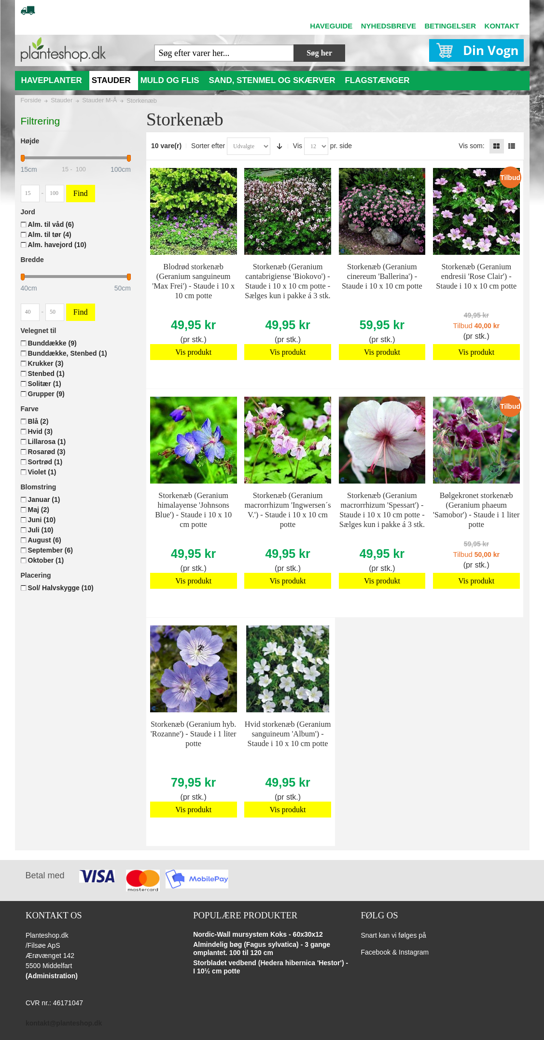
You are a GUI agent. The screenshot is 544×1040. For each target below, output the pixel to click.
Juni (42, 520)
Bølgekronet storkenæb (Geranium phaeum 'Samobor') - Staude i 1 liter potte (476, 510)
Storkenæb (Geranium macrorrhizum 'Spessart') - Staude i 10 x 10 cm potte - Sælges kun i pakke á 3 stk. (382, 510)
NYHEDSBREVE (388, 26)
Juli (41, 530)
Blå (38, 421)
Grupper (46, 394)
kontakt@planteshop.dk (64, 1023)
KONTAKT (502, 26)
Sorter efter (208, 146)
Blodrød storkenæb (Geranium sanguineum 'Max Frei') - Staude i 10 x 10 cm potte (193, 281)
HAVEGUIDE (331, 26)
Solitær (44, 384)
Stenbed (46, 373)
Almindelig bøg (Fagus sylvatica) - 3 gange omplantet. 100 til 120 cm (261, 949)
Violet (42, 472)
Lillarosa (47, 441)
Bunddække (52, 343)
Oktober (46, 560)
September (50, 550)
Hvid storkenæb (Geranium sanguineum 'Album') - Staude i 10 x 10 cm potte (288, 734)
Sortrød (45, 462)
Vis (297, 146)
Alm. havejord (57, 245)
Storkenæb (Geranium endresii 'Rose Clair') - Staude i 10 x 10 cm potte (476, 276)
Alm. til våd (51, 224)
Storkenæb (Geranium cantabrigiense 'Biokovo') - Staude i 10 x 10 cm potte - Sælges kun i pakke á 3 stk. (287, 281)
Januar (44, 499)
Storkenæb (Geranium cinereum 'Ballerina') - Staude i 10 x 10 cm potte (382, 276)
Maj (38, 509)
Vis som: (471, 146)
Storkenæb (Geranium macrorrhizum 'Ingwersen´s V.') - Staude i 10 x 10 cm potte (287, 510)
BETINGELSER (450, 26)
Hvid (40, 431)
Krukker (46, 363)
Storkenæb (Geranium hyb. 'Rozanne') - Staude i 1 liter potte (194, 734)
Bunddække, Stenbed (67, 353)
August (44, 540)
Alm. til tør (49, 234)
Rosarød (47, 452)
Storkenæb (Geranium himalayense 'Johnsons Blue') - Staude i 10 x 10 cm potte (193, 510)
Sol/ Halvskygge (61, 588)
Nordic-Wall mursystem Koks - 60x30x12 (258, 934)
